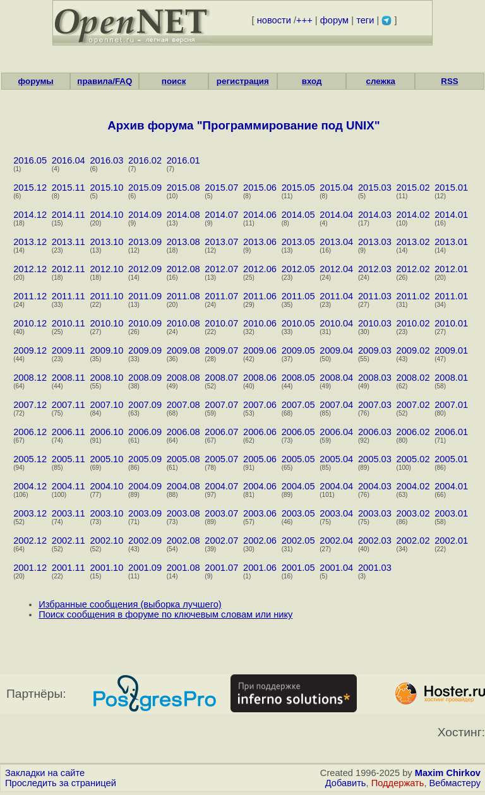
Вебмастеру (455, 783)
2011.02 (413, 296)
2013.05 (298, 242)
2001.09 (145, 568)
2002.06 (260, 540)
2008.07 (221, 378)
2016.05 (30, 160)
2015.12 (30, 187)
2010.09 (145, 323)
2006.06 (260, 432)
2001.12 (30, 568)
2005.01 (451, 459)
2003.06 (260, 513)
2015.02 (413, 187)
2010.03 (375, 323)
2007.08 (183, 405)
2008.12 (30, 378)
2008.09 (145, 378)
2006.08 (183, 432)
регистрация (243, 81)
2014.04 (336, 215)
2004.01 (451, 486)
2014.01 (451, 215)
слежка (380, 81)
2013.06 (260, 242)
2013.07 (221, 242)
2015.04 (336, 187)
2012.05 (298, 269)
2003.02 (413, 513)
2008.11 (68, 378)
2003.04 (336, 513)
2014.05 (298, 215)
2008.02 (413, 378)
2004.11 (68, 486)
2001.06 (260, 568)
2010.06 (260, 323)
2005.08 (183, 459)
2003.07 (221, 513)
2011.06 (260, 296)
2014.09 (145, 215)
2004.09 (145, 486)
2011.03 (375, 296)
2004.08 (183, 486)
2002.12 (30, 540)
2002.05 (298, 540)
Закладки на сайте (45, 773)
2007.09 (145, 405)
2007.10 (106, 405)
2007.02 (413, 405)
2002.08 (183, 540)
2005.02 (413, 459)
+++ (304, 20)
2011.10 (106, 296)
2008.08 (183, 378)
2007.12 (30, 405)
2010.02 (413, 323)
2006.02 (413, 432)
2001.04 (336, 568)
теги (365, 20)
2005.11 (68, 459)
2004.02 (413, 486)
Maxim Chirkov (448, 773)
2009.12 (30, 350)
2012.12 (30, 269)
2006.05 (298, 432)
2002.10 (106, 540)
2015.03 (375, 187)
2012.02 (413, 269)
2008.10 (106, 378)
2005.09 (145, 459)
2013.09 (145, 242)
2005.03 (375, 459)
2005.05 (298, 459)
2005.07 (221, 459)
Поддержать (397, 783)
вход (312, 81)
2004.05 (298, 486)
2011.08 (183, 296)
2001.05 (298, 568)
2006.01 (451, 432)
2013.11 (68, 242)
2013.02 (413, 242)
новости (274, 20)
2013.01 (451, 242)
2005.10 (106, 459)
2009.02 (413, 350)
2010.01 (451, 323)
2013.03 (375, 242)
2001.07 (221, 568)
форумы (36, 81)
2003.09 (145, 513)
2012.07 (221, 269)
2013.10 (106, 242)
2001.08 (183, 568)
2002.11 (68, 540)
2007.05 (298, 405)
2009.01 (451, 350)
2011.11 (68, 296)
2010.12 (30, 323)
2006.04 (336, 432)
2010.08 (183, 323)
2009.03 (375, 350)
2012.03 (375, 269)
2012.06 (260, 269)
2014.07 (221, 215)
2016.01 (183, 160)
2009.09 (145, 350)
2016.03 (106, 160)
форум (334, 20)
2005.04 (336, 459)
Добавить (345, 783)
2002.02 (413, 540)
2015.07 (221, 187)
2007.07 (221, 405)
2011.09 (145, 296)
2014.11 (68, 215)
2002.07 (221, 540)
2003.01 (451, 513)
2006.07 (221, 432)
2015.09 (145, 187)
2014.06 (260, 215)
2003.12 (30, 513)
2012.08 (183, 269)
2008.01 (451, 378)
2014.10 (106, 215)
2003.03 (375, 513)
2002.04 (336, 540)
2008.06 (260, 378)
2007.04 (336, 405)
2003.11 (68, 513)
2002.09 (145, 540)
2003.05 (298, 513)
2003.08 (183, 513)
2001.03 (375, 568)
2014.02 (413, 215)
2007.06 (260, 405)
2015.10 (106, 187)
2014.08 (183, 215)
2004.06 (260, 486)
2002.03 (375, 540)
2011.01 (451, 296)
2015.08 (183, 187)
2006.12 (30, 432)
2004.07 (221, 486)
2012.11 (68, 269)
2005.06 (260, 459)
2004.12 (30, 486)
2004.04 (336, 486)
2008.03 (375, 378)
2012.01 (451, 269)
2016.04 (68, 160)
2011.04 (336, 296)
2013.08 (183, 242)
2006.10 (106, 432)
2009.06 (260, 350)
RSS (449, 81)
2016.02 (145, 160)
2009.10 (106, 350)
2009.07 (221, 350)
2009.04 (336, 350)
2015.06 (260, 187)
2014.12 (30, 215)
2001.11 (68, 568)
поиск (174, 81)
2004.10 (106, 486)
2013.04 (336, 242)
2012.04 (336, 269)
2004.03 (375, 486)
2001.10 (106, 568)
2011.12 (30, 296)
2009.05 (298, 350)
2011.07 (221, 296)
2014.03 (375, 215)
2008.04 (336, 378)
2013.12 (30, 242)
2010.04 (336, 323)
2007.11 (68, 405)
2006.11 (68, 432)
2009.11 (68, 350)
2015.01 (451, 187)
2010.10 (106, 323)
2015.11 (68, 187)
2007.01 (451, 405)
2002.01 (451, 540)
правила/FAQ (104, 81)
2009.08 (183, 350)
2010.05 (298, 323)
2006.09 (145, 432)
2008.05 (298, 378)
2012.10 (106, 269)
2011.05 (298, 296)
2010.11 (68, 323)
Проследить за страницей (60, 783)
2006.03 (375, 432)
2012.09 (145, 269)
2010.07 (221, 323)
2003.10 (106, 513)
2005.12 (30, 459)
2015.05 (298, 187)
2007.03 (375, 405)
